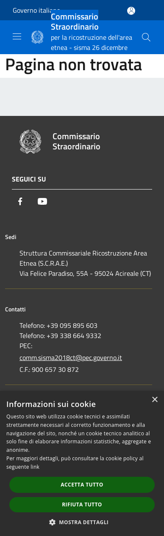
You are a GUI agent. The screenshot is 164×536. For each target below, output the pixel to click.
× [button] (154, 400)
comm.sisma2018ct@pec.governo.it (70, 357)
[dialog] (82, 463)
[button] (82, 522)
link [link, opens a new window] (35, 466)
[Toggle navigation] (17, 36)
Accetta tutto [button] (82, 484)
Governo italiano (36, 10)
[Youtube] (42, 201)
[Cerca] (146, 37)
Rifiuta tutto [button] (82, 504)
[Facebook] (20, 201)
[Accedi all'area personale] (131, 11)
